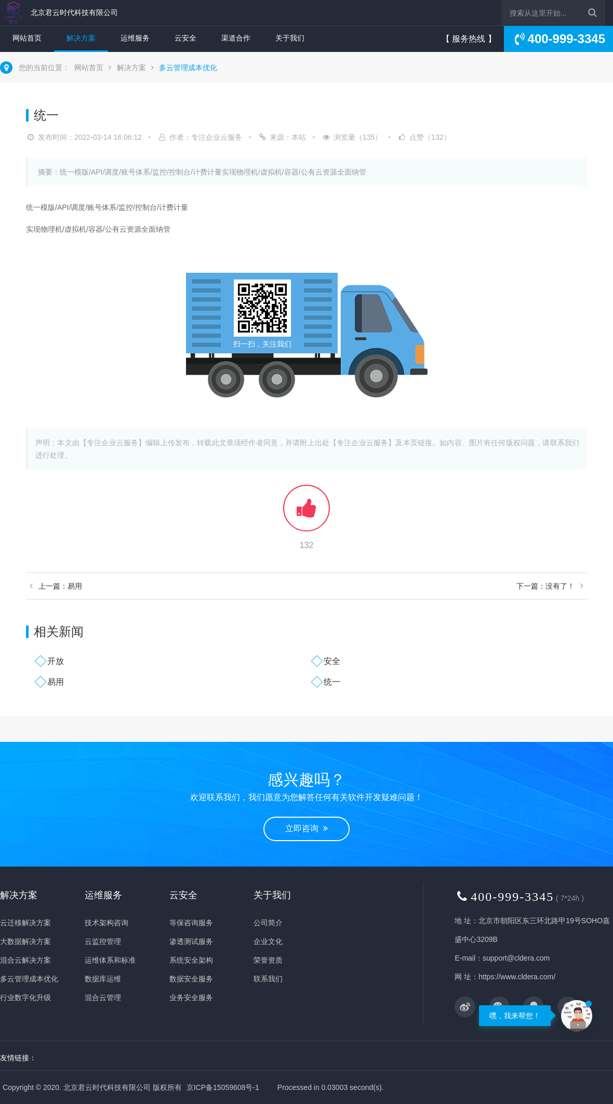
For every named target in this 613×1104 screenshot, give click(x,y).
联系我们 (268, 979)
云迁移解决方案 (25, 923)
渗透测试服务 (191, 941)
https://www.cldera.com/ (516, 977)
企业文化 (268, 941)
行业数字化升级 (25, 997)
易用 (55, 681)
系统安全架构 (191, 960)
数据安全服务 (191, 979)
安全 (332, 661)
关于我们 (289, 38)
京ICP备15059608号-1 (222, 1087)
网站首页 (27, 38)
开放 (55, 661)
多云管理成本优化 (188, 67)
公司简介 (268, 923)
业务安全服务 (191, 997)
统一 (332, 681)
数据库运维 (103, 979)
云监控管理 (103, 941)
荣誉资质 (268, 960)
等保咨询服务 (191, 923)
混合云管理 (103, 997)
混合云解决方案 (25, 960)
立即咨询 (306, 828)
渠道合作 (235, 38)
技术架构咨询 (106, 923)
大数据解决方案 (25, 941)
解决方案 (81, 38)
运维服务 (135, 38)
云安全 (185, 38)
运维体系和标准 (110, 960)
